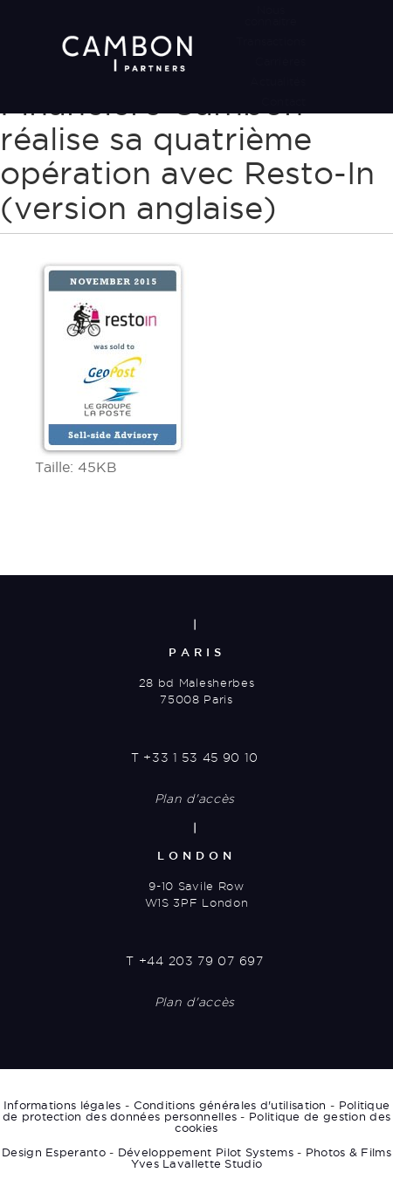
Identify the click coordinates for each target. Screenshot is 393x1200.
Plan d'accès (195, 798)
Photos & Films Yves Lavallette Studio (261, 1157)
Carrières (281, 61)
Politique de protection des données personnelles (196, 1110)
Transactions (271, 41)
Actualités (278, 81)
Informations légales (62, 1105)
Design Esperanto (54, 1152)
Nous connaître (271, 15)
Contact (283, 101)
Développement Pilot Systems (205, 1152)
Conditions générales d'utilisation (230, 1105)
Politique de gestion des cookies (282, 1122)
